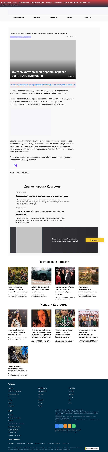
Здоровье (71, 394)
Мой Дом (49, 2)
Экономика (72, 388)
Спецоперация (18, 17)
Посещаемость (12, 432)
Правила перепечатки (14, 427)
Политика (71, 391)
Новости (37, 17)
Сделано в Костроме (71, 2)
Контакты (10, 421)
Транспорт (88, 17)
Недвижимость (42, 388)
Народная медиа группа (14, 435)
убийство (25, 172)
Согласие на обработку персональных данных (67, 430)
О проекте (10, 415)
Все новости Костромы (22, 37)
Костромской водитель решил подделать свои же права (42, 196)
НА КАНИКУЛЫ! (85, 2)
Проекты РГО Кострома (14, 391)
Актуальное (11, 406)
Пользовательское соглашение (16, 424)
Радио (40, 406)
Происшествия (42, 391)
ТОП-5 (15, 2)
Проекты (70, 17)
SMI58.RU (30, 443)
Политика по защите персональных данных (67, 432)
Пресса (10, 400)
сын (18, 172)
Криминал (21, 33)
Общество (41, 400)
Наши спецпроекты (13, 394)
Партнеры (53, 17)
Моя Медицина (24, 2)
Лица (70, 403)
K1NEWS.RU (11, 443)
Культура (71, 397)
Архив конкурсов (12, 397)
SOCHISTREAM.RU (40, 443)
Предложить (7, 2)
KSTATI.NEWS (21, 443)
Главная (12, 33)
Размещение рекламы (14, 418)
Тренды (40, 403)
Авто (70, 400)
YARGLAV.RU (66, 443)
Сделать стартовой (13, 429)
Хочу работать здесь (37, 2)
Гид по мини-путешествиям (10, 5)
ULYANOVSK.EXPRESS (54, 443)
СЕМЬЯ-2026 (58, 2)
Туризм (10, 403)
